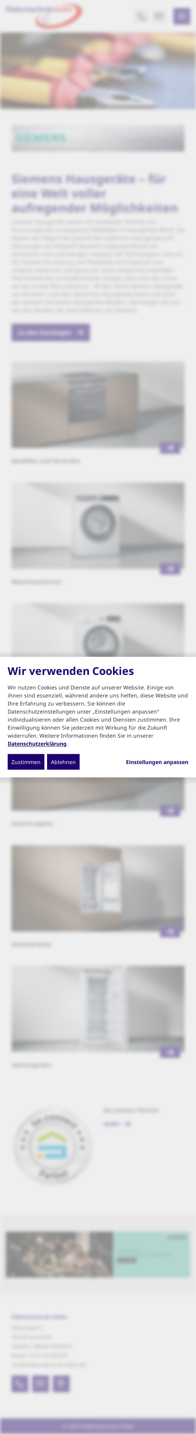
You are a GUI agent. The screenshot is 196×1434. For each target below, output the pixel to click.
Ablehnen (63, 761)
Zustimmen (26, 761)
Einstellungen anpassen (157, 762)
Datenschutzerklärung (37, 743)
